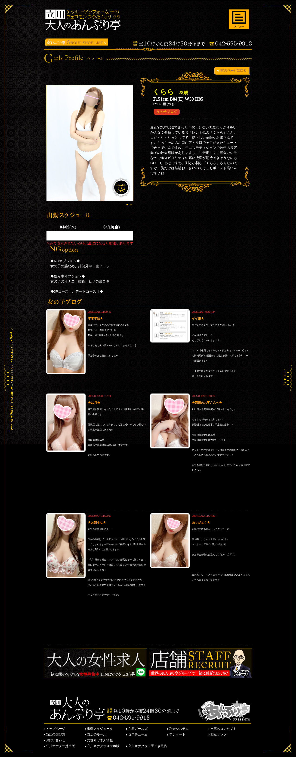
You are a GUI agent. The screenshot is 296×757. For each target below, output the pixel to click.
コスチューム (138, 734)
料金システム (179, 728)
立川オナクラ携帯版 (60, 746)
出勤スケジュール (100, 728)
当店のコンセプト (223, 728)
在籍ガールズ (138, 728)
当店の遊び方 (55, 734)
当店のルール (96, 734)
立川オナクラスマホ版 (103, 746)
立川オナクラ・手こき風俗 (147, 746)
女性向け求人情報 (100, 740)
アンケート (177, 734)
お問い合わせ (55, 740)
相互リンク (218, 734)
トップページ (55, 728)
